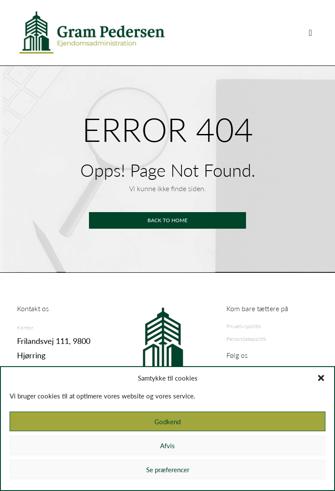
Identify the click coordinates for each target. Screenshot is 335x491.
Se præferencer (167, 470)
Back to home (167, 220)
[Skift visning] (310, 32)
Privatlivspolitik (243, 326)
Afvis (167, 446)
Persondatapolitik (246, 339)
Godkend (167, 422)
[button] (321, 378)
